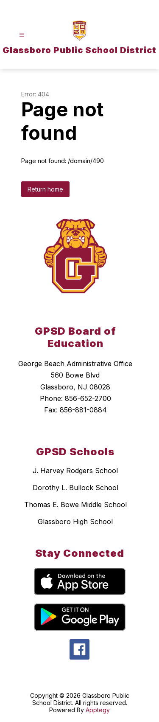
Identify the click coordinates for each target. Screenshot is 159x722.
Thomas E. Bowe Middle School (75, 504)
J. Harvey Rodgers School (75, 470)
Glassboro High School (75, 521)
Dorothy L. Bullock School (75, 487)
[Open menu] (22, 35)
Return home (45, 189)
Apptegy (98, 710)
